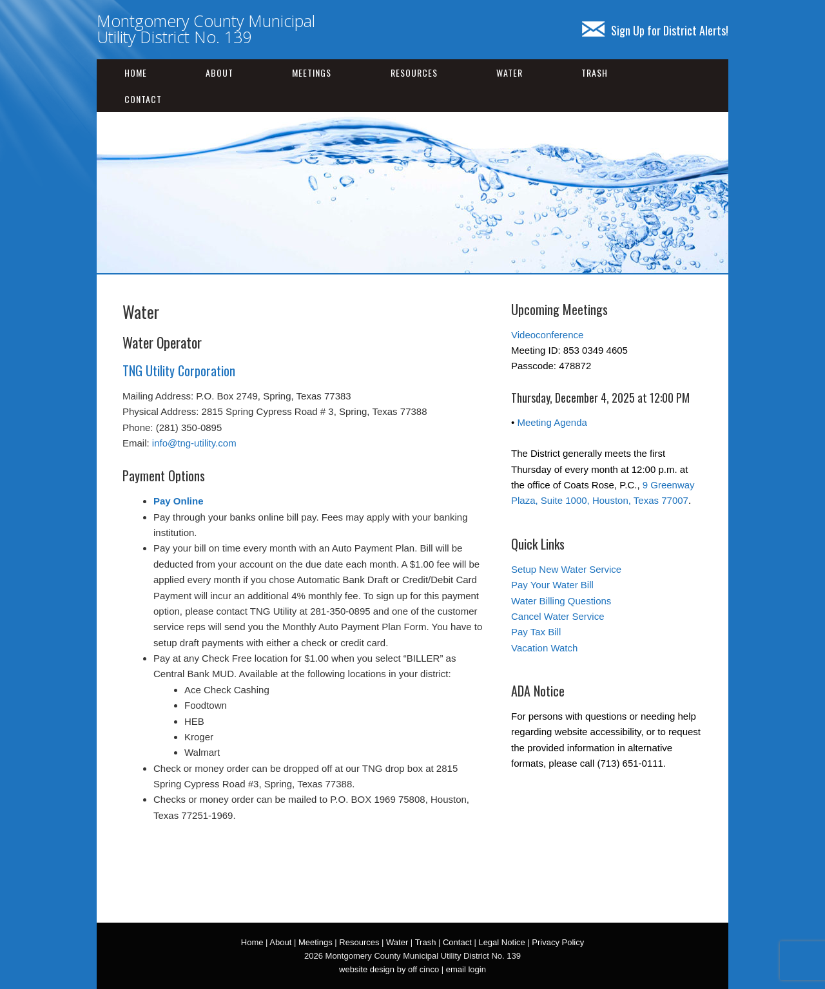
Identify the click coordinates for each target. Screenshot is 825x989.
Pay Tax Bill (536, 631)
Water (509, 72)
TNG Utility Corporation (178, 370)
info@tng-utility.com (194, 442)
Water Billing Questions (561, 600)
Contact (143, 99)
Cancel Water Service (558, 616)
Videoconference (547, 334)
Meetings (311, 72)
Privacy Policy (558, 942)
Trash (594, 72)
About (219, 72)
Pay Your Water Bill (552, 584)
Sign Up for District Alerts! (655, 30)
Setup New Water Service (566, 569)
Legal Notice (501, 942)
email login (466, 969)
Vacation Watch (544, 647)
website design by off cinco (389, 969)
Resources (414, 72)
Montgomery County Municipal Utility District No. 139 (206, 29)
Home (135, 72)
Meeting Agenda (552, 422)
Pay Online (178, 500)
